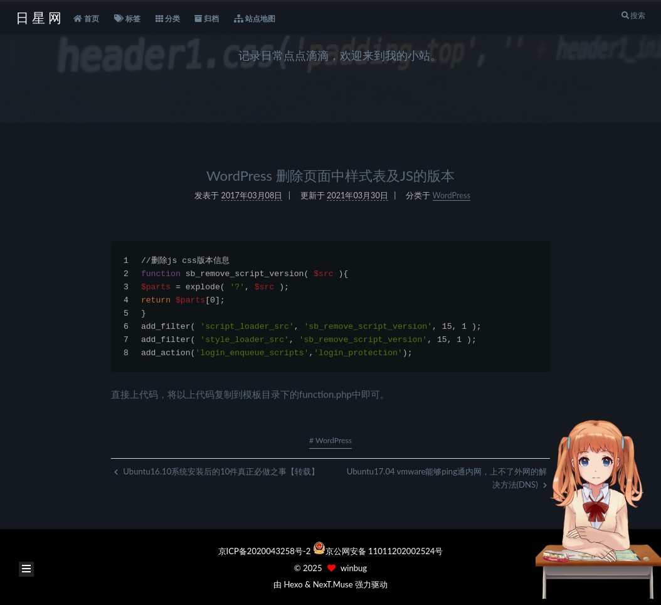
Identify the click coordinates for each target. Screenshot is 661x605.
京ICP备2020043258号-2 (265, 551)
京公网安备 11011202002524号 (384, 551)
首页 (86, 18)
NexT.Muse (333, 584)
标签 (127, 18)
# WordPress (330, 440)
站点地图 (254, 18)
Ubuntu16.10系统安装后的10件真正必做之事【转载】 (216, 471)
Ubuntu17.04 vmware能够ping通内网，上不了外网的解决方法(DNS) (447, 478)
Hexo (292, 584)
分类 (168, 18)
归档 (206, 18)
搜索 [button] (633, 15)
